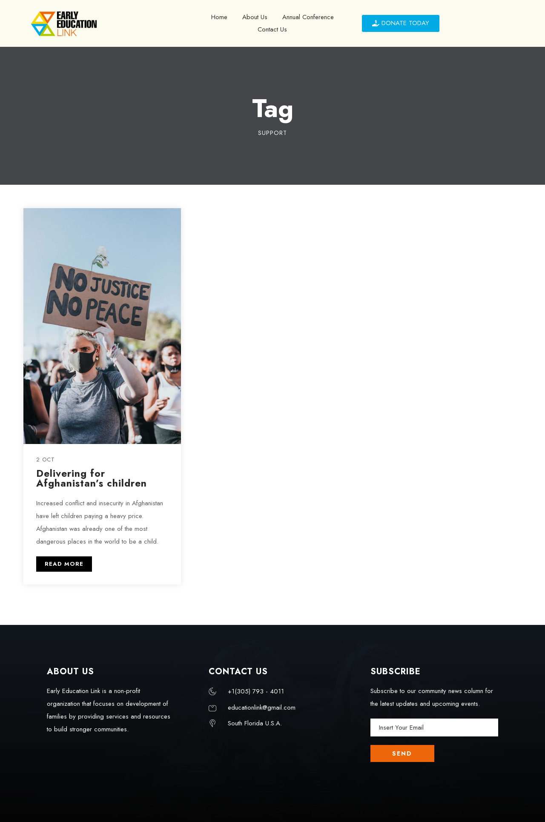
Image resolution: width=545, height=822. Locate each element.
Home (219, 17)
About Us (254, 17)
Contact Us (272, 29)
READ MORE (64, 564)
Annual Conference (308, 17)
